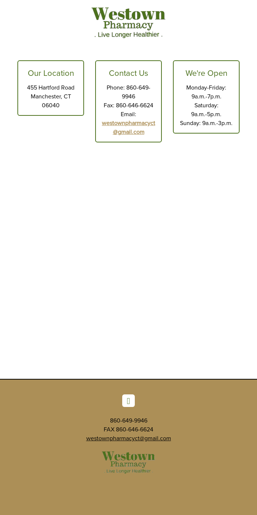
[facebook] (128, 400)
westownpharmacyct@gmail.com (128, 438)
